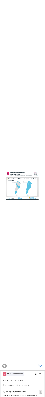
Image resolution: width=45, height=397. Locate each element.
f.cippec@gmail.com (16, 391)
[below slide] (40, 366)
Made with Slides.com (15, 374)
